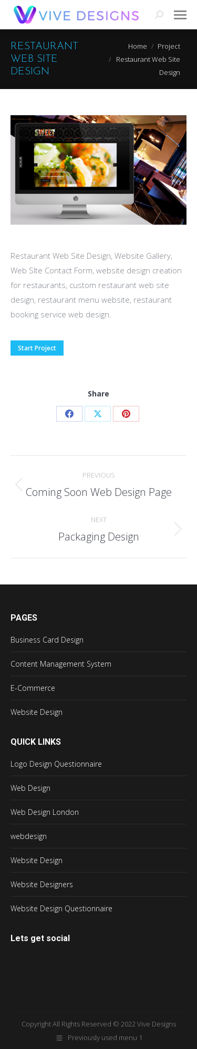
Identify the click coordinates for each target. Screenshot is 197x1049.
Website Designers (42, 884)
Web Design (30, 788)
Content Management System (61, 664)
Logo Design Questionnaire (56, 764)
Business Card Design (47, 640)
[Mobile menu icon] (180, 15)
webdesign (29, 836)
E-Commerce (33, 688)
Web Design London (45, 812)
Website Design (37, 712)
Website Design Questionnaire (61, 908)
